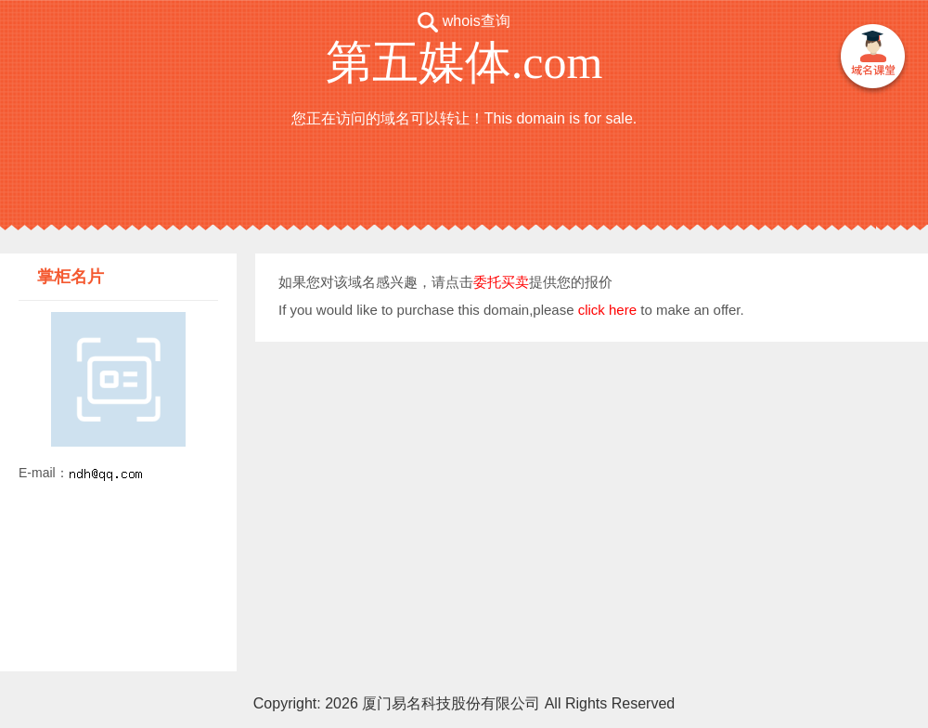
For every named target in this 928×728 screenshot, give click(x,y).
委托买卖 (501, 282)
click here (607, 310)
